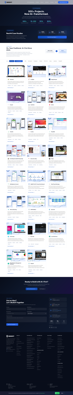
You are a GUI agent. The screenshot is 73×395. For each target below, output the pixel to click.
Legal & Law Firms (60, 365)
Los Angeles (59, 359)
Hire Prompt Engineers (61, 346)
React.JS (38, 341)
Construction (60, 372)
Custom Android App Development (30, 362)
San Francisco (60, 354)
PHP (37, 348)
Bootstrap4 (30, 61)
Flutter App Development (30, 366)
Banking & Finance (60, 367)
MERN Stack (39, 366)
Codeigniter (36, 61)
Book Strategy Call (63, 2)
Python (38, 354)
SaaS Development (30, 350)
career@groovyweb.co (10, 349)
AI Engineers (39, 352)
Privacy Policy (19, 354)
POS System (49, 343)
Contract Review (60, 377)
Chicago (59, 361)
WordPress (38, 369)
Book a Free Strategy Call (56, 310)
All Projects (11, 61)
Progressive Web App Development (30, 342)
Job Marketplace (49, 341)
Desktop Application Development (30, 360)
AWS (25, 61)
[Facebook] (50, 327)
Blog (56, 2)
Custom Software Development (29, 346)
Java (37, 359)
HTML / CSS (46, 61)
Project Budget (29, 311)
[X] (54, 327)
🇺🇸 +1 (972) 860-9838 (55, 304)
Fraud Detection (60, 375)
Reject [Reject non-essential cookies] (62, 393)
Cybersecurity (60, 370)
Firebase (41, 61)
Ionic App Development (30, 368)
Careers (18, 349)
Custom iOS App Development (29, 364)
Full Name (7, 307)
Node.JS (38, 343)
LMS (48, 344)
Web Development (30, 344)
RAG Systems (60, 341)
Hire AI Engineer (43, 288)
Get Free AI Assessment (31, 288)
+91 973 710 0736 (9, 351)
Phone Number (8, 311)
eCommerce (60, 369)
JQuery (51, 61)
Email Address (29, 307)
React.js (38, 362)
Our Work (18, 339)
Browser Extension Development (30, 356)
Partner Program (19, 348)
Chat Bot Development (30, 357)
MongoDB (60, 61)
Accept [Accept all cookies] (57, 393)
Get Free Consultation (12, 324)
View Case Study (10, 87)
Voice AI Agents (60, 343)
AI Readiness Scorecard (20, 343)
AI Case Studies (18, 61)
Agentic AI (59, 349)
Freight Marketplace (50, 339)
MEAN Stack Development (31, 353)
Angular (38, 357)
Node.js (38, 364)
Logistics (59, 374)
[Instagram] (56, 327)
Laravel (38, 356)
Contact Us (18, 353)
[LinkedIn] (52, 327)
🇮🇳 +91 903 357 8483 (55, 305)
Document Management (51, 346)
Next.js (38, 344)
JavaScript (55, 61)
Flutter (38, 339)
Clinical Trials (49, 348)
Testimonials (18, 351)
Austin (58, 357)
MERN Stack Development (31, 348)
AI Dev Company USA (61, 348)
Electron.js (38, 346)
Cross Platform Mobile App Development (31, 340)
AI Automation (60, 344)
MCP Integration (60, 339)
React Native (39, 361)
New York (59, 356)
